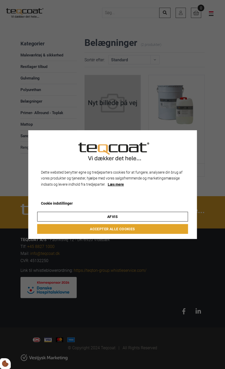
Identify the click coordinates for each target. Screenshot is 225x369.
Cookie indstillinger (57, 203)
